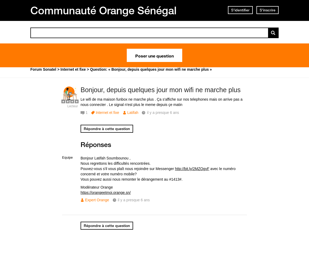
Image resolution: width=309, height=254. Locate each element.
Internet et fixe (107, 112)
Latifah (132, 112)
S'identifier (240, 10)
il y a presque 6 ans (134, 200)
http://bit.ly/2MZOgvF (192, 169)
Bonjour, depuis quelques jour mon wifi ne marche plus (161, 89)
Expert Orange (97, 200)
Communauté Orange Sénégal (103, 10)
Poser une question (154, 55)
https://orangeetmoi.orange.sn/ (106, 192)
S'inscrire (267, 10)
